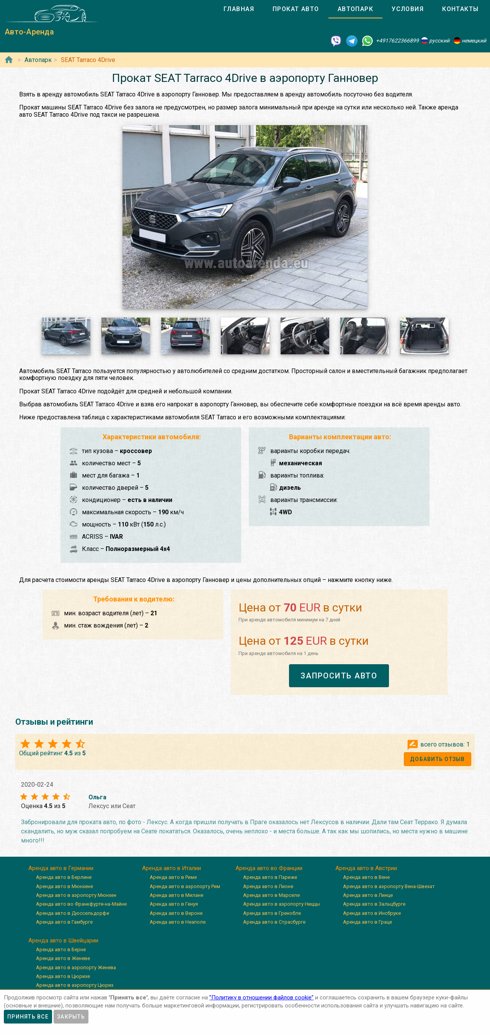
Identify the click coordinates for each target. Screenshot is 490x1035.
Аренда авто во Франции (268, 868)
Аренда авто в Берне (61, 949)
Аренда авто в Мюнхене (64, 886)
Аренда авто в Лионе (268, 886)
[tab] (238, 9)
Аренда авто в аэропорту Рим (185, 886)
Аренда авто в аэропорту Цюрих (74, 985)
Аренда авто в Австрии (366, 868)
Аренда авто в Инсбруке (372, 913)
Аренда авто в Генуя (174, 904)
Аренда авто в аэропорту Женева (76, 967)
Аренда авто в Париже (270, 877)
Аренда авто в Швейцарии (63, 940)
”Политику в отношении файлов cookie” (261, 997)
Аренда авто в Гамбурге (64, 922)
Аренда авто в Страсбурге (274, 922)
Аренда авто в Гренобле (272, 913)
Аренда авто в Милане (176, 895)
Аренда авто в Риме (173, 877)
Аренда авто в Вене (366, 877)
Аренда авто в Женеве (63, 958)
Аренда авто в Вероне (176, 913)
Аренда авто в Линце (368, 895)
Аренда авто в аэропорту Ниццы (281, 904)
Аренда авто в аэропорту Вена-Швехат (389, 886)
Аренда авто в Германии (60, 868)
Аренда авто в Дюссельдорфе (72, 913)
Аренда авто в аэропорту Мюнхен (76, 895)
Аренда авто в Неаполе (178, 922)
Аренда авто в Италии (171, 868)
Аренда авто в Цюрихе (63, 976)
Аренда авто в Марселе (271, 895)
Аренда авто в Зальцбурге (374, 904)
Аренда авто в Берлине (63, 877)
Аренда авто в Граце (367, 922)
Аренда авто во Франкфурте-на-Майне (81, 904)
